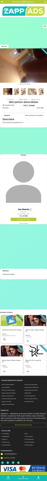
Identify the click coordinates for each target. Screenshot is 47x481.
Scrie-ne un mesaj (8, 458)
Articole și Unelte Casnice (8, 396)
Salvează (10, 99)
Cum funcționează (29, 439)
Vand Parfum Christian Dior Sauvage (11, 330)
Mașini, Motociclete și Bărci (31, 390)
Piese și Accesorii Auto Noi (31, 398)
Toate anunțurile (28, 436)
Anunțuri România (6, 445)
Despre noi (4, 439)
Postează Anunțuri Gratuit (23, 425)
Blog (25, 433)
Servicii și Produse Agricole (31, 384)
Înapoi (4, 46)
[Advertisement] (23, 31)
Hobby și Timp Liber (6, 401)
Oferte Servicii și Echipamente (32, 387)
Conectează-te (18, 2)
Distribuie (23, 99)
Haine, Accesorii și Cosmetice (9, 393)
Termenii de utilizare (29, 442)
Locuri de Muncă (6, 387)
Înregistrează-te (28, 2)
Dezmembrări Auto (29, 401)
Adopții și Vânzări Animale (8, 404)
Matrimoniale (28, 393)
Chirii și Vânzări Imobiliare (8, 384)
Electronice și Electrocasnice (8, 390)
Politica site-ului (5, 442)
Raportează (35, 99)
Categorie (7, 115)
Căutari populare (28, 445)
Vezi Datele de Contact (23, 473)
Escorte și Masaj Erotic (30, 396)
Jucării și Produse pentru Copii (9, 398)
